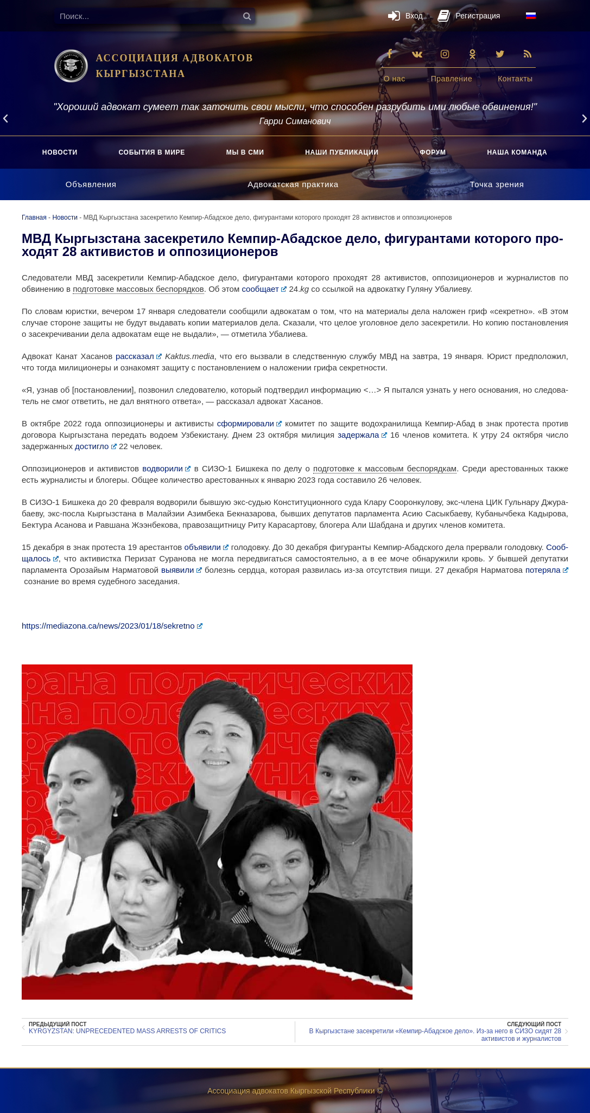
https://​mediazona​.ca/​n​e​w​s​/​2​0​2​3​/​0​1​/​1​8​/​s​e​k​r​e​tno (112, 625)
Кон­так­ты (515, 78)
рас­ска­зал (139, 356)
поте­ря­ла (546, 569)
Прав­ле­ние (452, 78)
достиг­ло (96, 446)
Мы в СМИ (245, 152)
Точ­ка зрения (497, 184)
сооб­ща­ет (264, 288)
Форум (433, 152)
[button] (5, 118)
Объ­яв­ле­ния (91, 184)
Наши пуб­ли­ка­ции (341, 152)
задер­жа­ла (362, 434)
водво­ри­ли (166, 468)
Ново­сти (60, 152)
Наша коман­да (517, 152)
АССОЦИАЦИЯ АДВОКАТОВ (174, 58)
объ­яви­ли (205, 547)
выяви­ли (181, 569)
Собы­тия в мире (152, 152)
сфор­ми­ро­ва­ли (249, 423)
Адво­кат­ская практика (293, 184)
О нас (394, 78)
